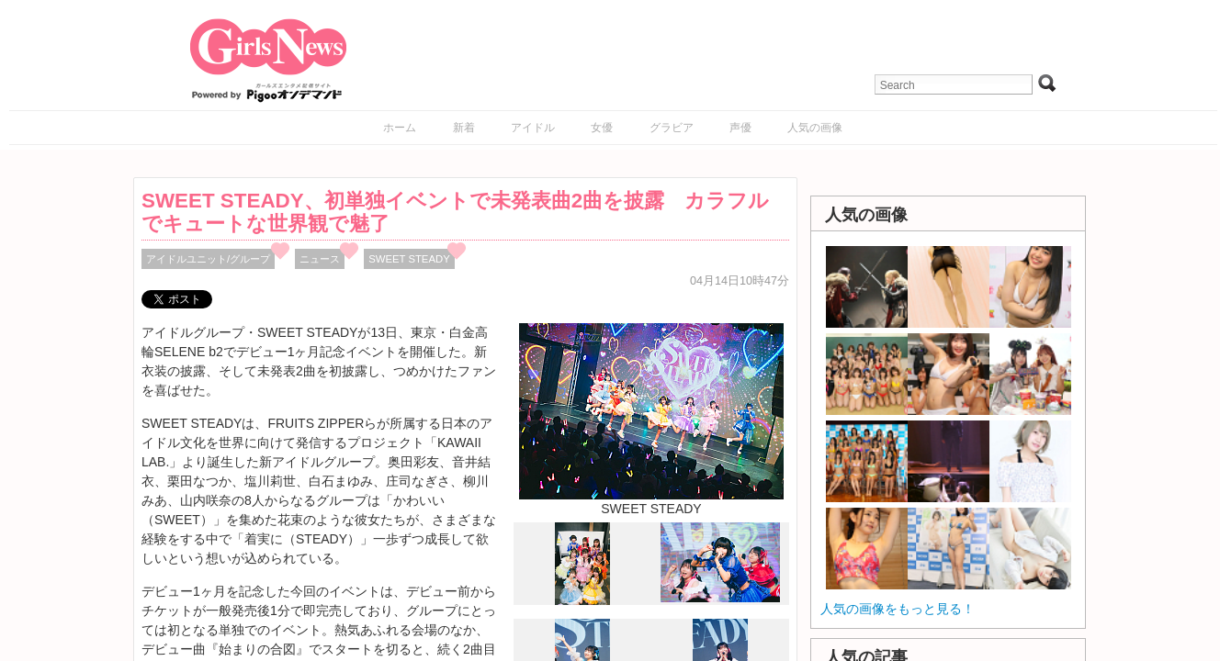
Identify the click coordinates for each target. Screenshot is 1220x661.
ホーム (399, 127)
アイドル (533, 127)
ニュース (319, 258)
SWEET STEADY (409, 258)
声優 (740, 127)
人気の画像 (814, 127)
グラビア (672, 127)
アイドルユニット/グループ (208, 258)
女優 (602, 127)
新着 (464, 127)
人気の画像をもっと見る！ (897, 608)
